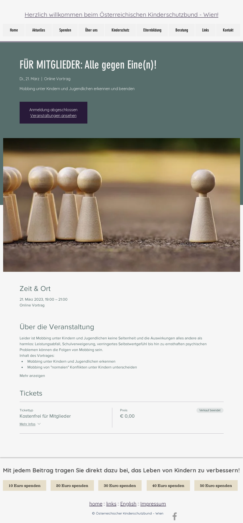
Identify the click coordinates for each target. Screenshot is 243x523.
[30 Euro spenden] (120, 485)
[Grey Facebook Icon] (174, 516)
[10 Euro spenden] (24, 485)
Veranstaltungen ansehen (53, 115)
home (95, 504)
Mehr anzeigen (32, 376)
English (128, 504)
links (111, 504)
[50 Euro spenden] (216, 485)
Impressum (153, 504)
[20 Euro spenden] (72, 485)
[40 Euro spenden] (168, 485)
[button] (91, 30)
